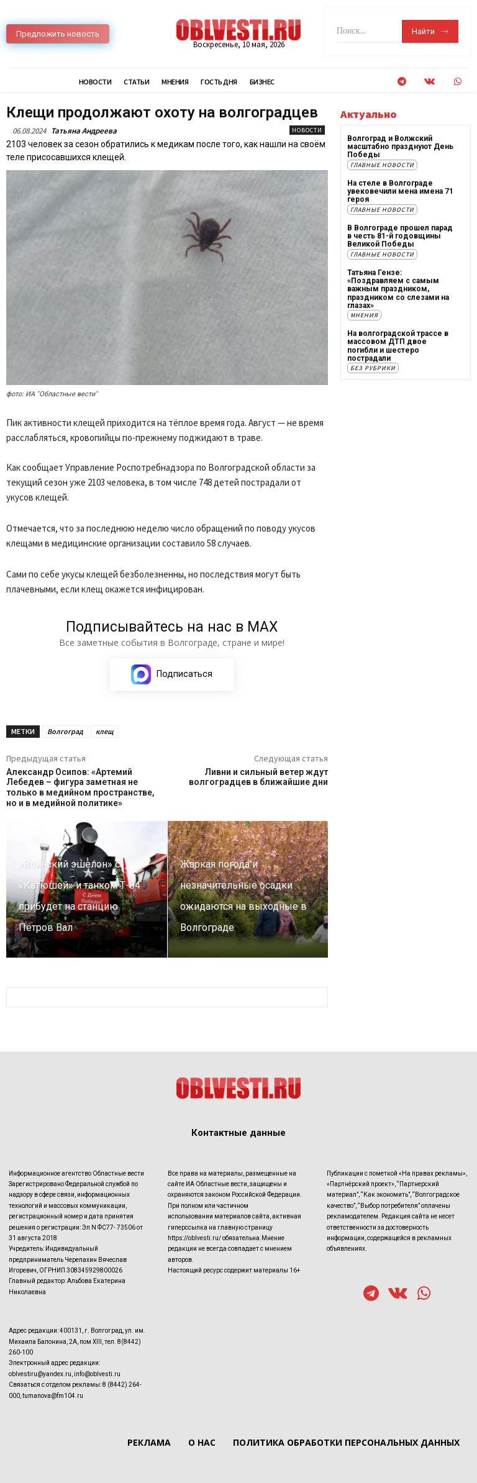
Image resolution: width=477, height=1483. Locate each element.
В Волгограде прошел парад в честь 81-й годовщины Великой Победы (400, 235)
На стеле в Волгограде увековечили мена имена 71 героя (400, 190)
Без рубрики (373, 367)
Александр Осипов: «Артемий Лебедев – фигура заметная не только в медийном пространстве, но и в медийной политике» (80, 787)
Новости (307, 130)
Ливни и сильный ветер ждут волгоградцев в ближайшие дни (258, 777)
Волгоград (65, 731)
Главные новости (382, 164)
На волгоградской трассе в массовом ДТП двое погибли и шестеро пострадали (397, 344)
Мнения (364, 314)
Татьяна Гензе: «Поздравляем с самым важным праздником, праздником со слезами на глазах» (398, 288)
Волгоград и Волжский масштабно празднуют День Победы (400, 146)
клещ (105, 731)
